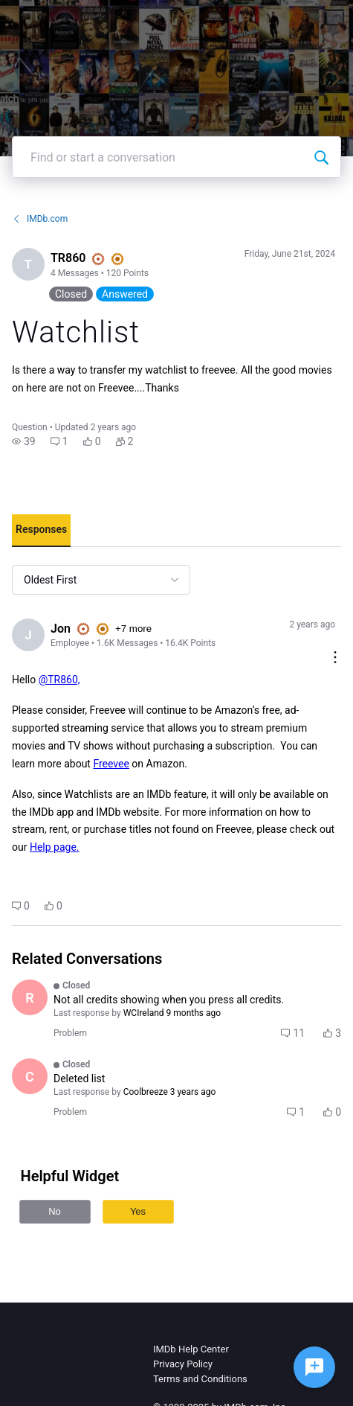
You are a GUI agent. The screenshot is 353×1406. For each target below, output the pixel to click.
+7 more (133, 628)
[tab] (41, 530)
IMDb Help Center (191, 1349)
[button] (24, 441)
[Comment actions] (335, 658)
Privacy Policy (183, 1364)
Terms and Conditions (200, 1378)
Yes (138, 1211)
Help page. (55, 847)
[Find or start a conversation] (321, 157)
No (54, 1211)
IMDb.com (40, 219)
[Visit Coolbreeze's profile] (30, 1076)
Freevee (111, 764)
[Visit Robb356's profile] (30, 997)
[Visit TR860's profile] (28, 264)
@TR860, (59, 680)
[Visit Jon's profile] (28, 635)
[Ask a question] (314, 1367)
